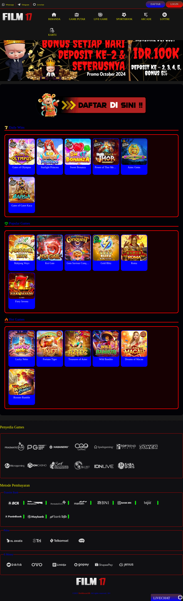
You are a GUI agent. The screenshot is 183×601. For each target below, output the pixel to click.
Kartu (52, 32)
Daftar (155, 4)
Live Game (101, 16)
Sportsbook (124, 16)
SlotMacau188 (84, 593)
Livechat (38, 5)
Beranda (54, 16)
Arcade (146, 16)
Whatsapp (8, 5)
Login (174, 4)
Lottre (165, 16)
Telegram (23, 5)
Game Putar (77, 16)
